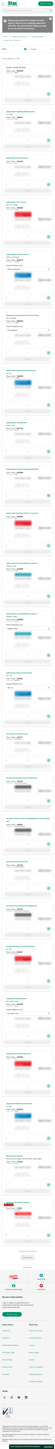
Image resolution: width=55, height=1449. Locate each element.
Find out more (14, 20)
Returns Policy (7, 1360)
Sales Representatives (10, 1345)
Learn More (48, 1447)
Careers (32, 1360)
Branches (5, 1338)
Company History (35, 1338)
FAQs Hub (5, 1374)
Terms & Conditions (36, 1367)
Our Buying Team (8, 1352)
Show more (27, 1257)
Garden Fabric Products (11, 40)
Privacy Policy (7, 1367)
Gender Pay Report (36, 1381)
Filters (14, 49)
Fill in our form (40, 26)
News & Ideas (34, 1352)
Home (5, 37)
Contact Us (6, 1331)
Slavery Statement (35, 1374)
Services (32, 1345)
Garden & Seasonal (19, 37)
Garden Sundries (37, 37)
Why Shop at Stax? (36, 1331)
